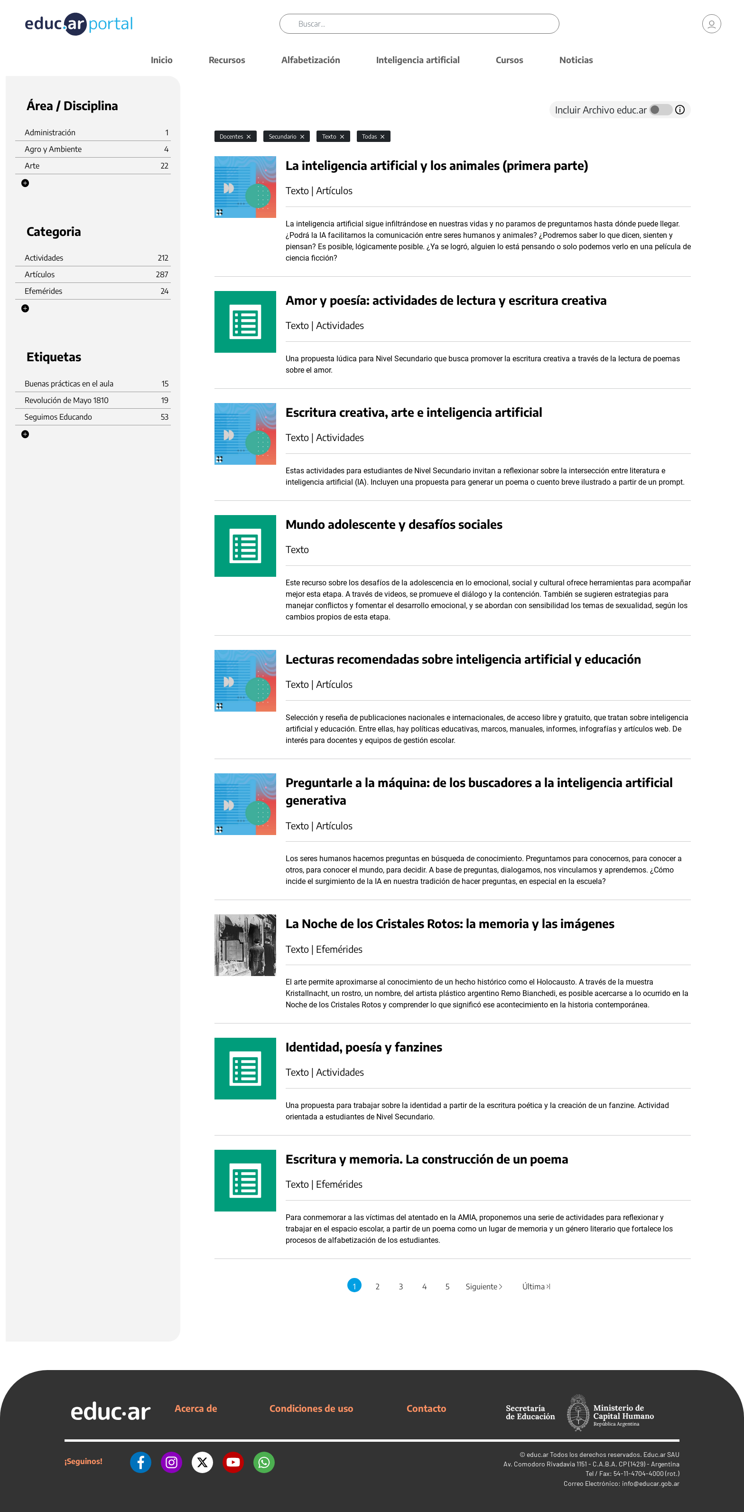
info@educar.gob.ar (650, 1483)
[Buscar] (428, 23)
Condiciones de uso (311, 1408)
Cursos (509, 59)
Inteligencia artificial (418, 59)
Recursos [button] (227, 59)
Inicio (162, 59)
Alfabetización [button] (310, 59)
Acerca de (196, 1408)
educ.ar (538, 1454)
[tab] (233, 110)
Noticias (576, 59)
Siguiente (485, 1286)
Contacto (426, 1408)
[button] (25, 183)
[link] (711, 23)
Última (537, 1286)
